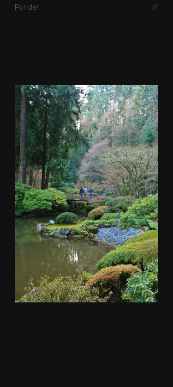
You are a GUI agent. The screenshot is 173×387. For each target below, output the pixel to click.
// (155, 7)
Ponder (27, 7)
